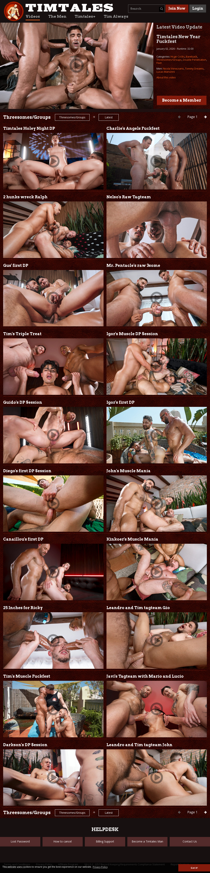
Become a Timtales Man (147, 841)
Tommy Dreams (194, 68)
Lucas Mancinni (165, 71)
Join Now (176, 8)
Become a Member (181, 100)
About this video (166, 77)
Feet (159, 63)
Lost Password (20, 841)
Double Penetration (194, 59)
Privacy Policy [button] (100, 867)
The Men (57, 16)
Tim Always (116, 16)
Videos (33, 16)
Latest (109, 117)
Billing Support (105, 841)
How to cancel (62, 841)
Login (197, 8)
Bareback (191, 56)
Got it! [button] (194, 867)
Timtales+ (85, 16)
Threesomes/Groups (169, 59)
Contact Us (190, 841)
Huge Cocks (178, 56)
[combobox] (146, 9)
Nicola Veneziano (173, 68)
